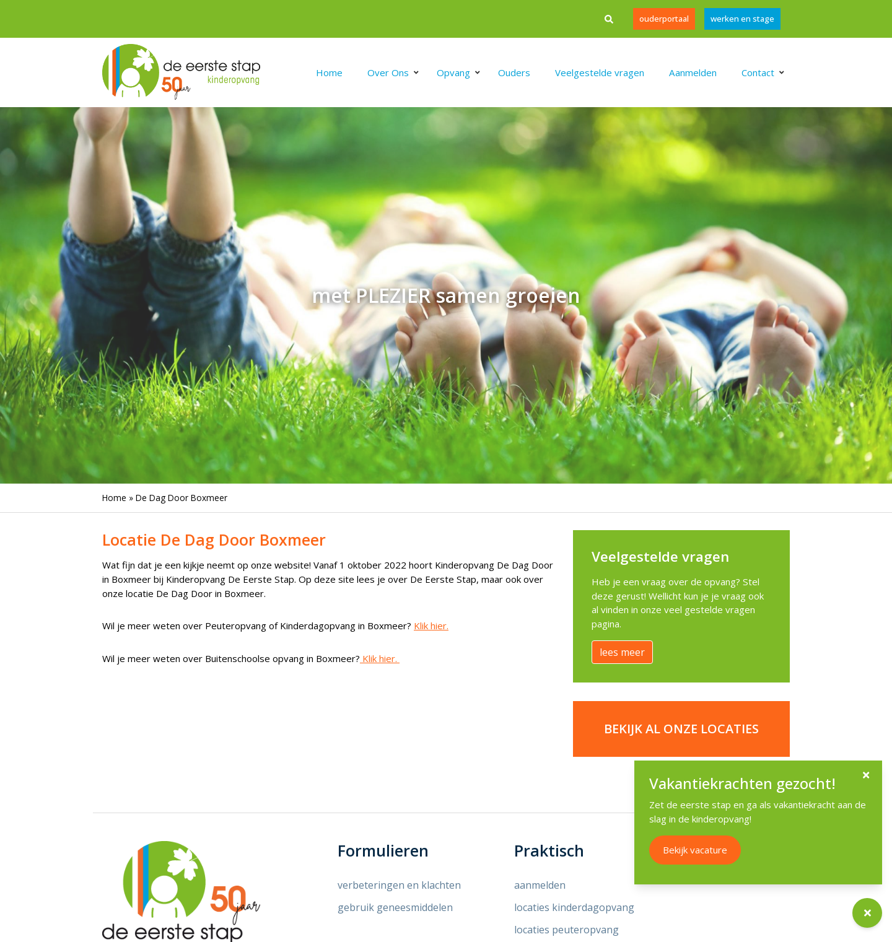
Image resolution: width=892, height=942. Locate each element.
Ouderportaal (664, 18)
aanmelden (540, 885)
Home (114, 498)
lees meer (622, 652)
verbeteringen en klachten (399, 885)
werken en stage (742, 18)
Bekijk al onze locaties (681, 728)
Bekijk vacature (709, 850)
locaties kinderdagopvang (574, 907)
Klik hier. (431, 625)
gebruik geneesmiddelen (395, 907)
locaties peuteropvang (566, 929)
